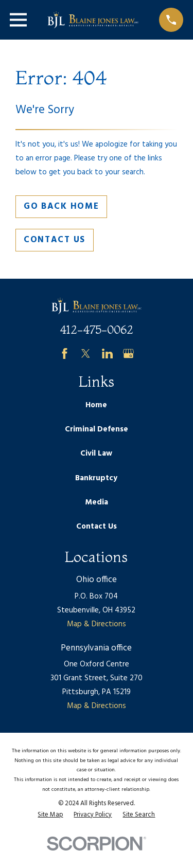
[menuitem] (50, 815)
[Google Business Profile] (128, 353)
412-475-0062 (96, 329)
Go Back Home (61, 206)
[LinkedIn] (107, 353)
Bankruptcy (96, 478)
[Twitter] (85, 353)
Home (96, 405)
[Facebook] (64, 353)
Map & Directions (96, 624)
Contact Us (54, 240)
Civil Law (96, 453)
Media (96, 502)
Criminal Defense (96, 429)
